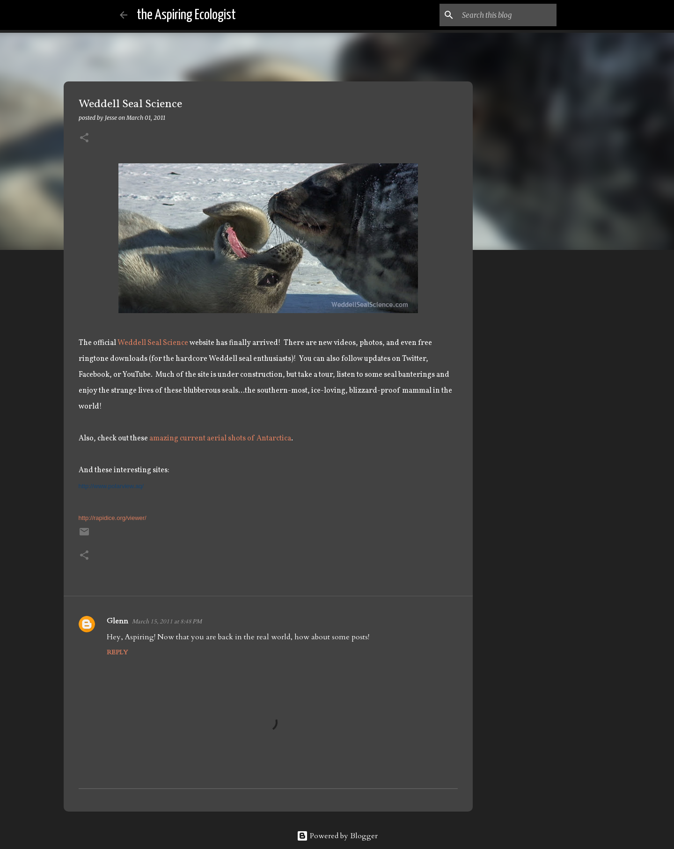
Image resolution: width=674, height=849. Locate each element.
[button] (84, 138)
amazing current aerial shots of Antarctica (220, 438)
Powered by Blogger (337, 836)
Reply (117, 652)
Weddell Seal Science (152, 343)
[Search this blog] (507, 15)
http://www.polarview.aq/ (111, 486)
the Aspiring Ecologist (186, 15)
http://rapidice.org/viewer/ (113, 517)
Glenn (117, 621)
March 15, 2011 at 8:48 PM (167, 621)
